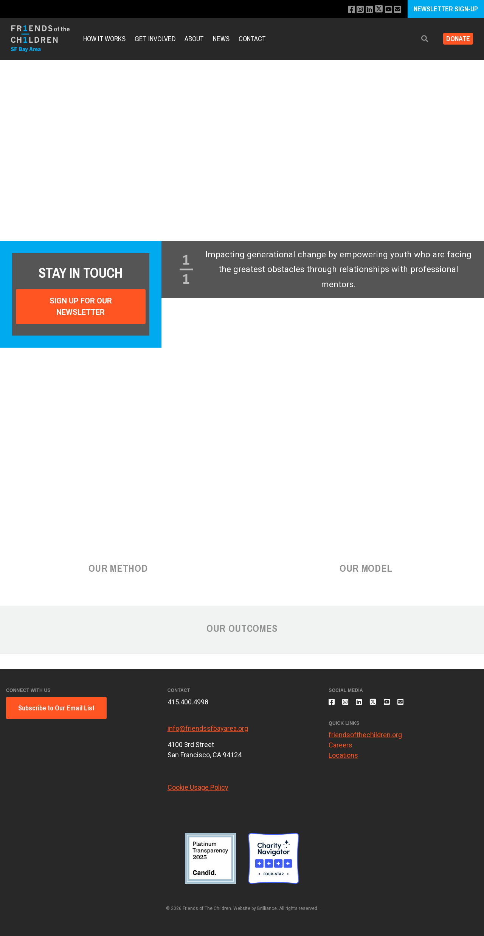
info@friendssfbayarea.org (208, 728)
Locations (343, 759)
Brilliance (267, 908)
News (221, 38)
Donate (455, 38)
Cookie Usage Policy (198, 787)
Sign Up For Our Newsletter (81, 306)
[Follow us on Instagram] (354, 9)
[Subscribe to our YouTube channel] (386, 9)
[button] (418, 39)
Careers (340, 749)
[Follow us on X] (376, 9)
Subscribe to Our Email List (56, 708)
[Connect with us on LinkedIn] (365, 9)
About (194, 38)
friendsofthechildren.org (365, 739)
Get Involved (155, 38)
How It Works (104, 38)
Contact (252, 38)
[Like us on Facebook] (344, 9)
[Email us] (396, 9)
